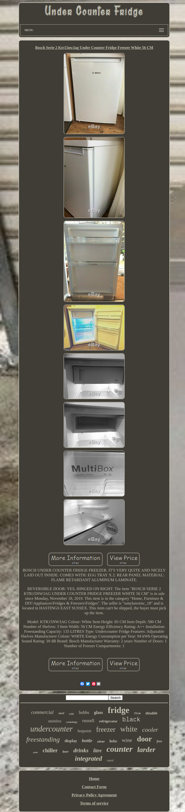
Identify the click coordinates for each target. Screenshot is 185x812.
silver (101, 741)
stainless (54, 721)
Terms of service (94, 803)
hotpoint (84, 731)
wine (127, 740)
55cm (137, 713)
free (159, 741)
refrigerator (108, 721)
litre (97, 750)
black (131, 719)
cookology (72, 721)
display (71, 741)
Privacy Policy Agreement (94, 795)
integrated (88, 758)
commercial (42, 712)
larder (146, 749)
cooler (150, 729)
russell (88, 720)
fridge (118, 710)
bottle (87, 740)
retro (35, 752)
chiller (50, 750)
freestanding (43, 739)
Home (94, 778)
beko (113, 741)
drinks (81, 750)
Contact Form (94, 787)
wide (71, 713)
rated (110, 760)
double (151, 713)
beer (66, 751)
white (128, 729)
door (144, 739)
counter (119, 749)
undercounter (51, 729)
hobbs (84, 712)
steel (61, 713)
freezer (105, 729)
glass (98, 712)
